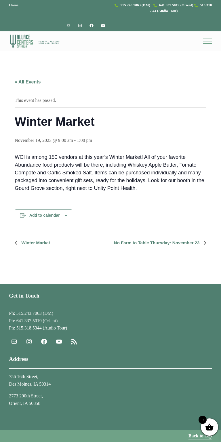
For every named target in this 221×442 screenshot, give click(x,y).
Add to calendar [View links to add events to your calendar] (44, 217)
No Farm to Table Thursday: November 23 (154, 244)
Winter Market (36, 244)
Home (13, 5)
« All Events (28, 83)
